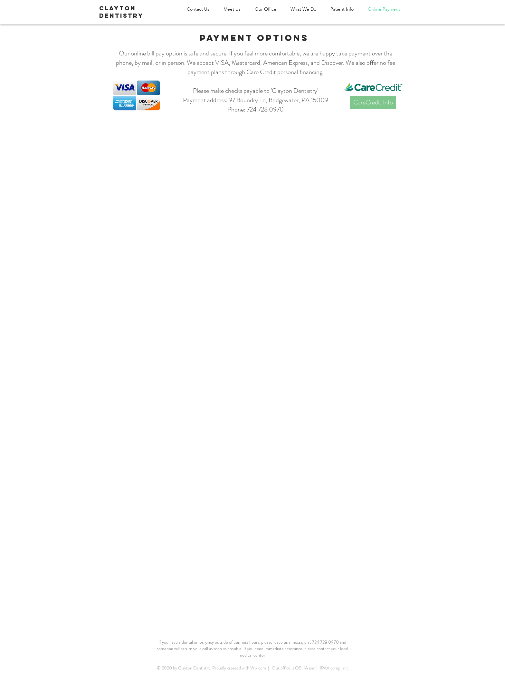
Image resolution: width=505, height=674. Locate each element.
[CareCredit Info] (373, 102)
